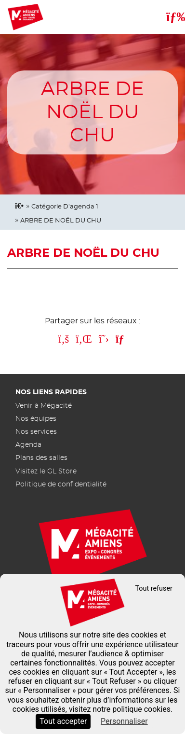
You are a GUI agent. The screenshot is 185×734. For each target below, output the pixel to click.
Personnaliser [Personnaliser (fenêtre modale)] (124, 721)
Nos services (36, 431)
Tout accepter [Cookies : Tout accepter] (63, 721)
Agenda (28, 444)
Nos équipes (35, 418)
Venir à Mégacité (43, 405)
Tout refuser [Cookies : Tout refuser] (153, 588)
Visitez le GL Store (46, 471)
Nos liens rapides (51, 392)
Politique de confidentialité (60, 484)
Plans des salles (41, 457)
